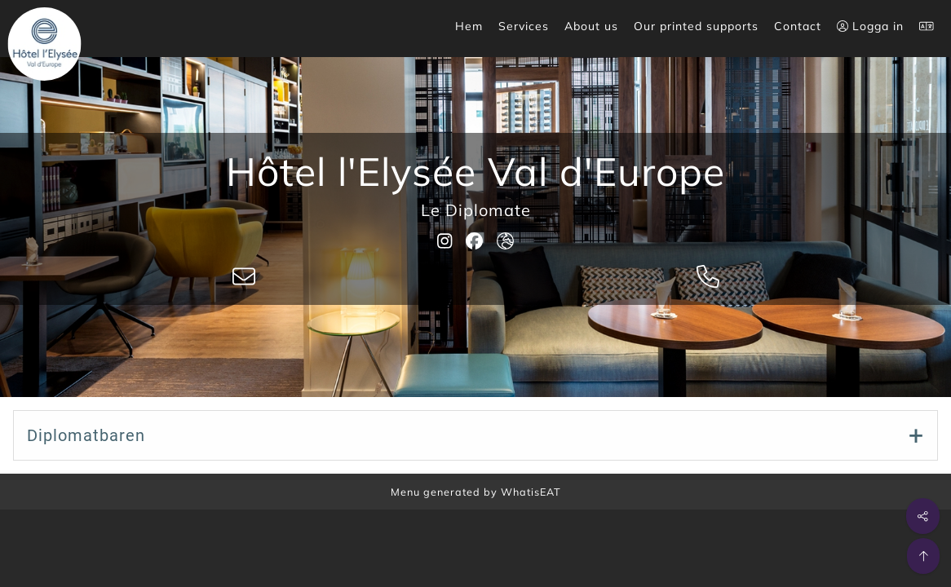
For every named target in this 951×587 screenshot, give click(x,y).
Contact (797, 26)
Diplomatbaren (86, 435)
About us (591, 26)
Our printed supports (696, 26)
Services (523, 26)
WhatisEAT (531, 491)
